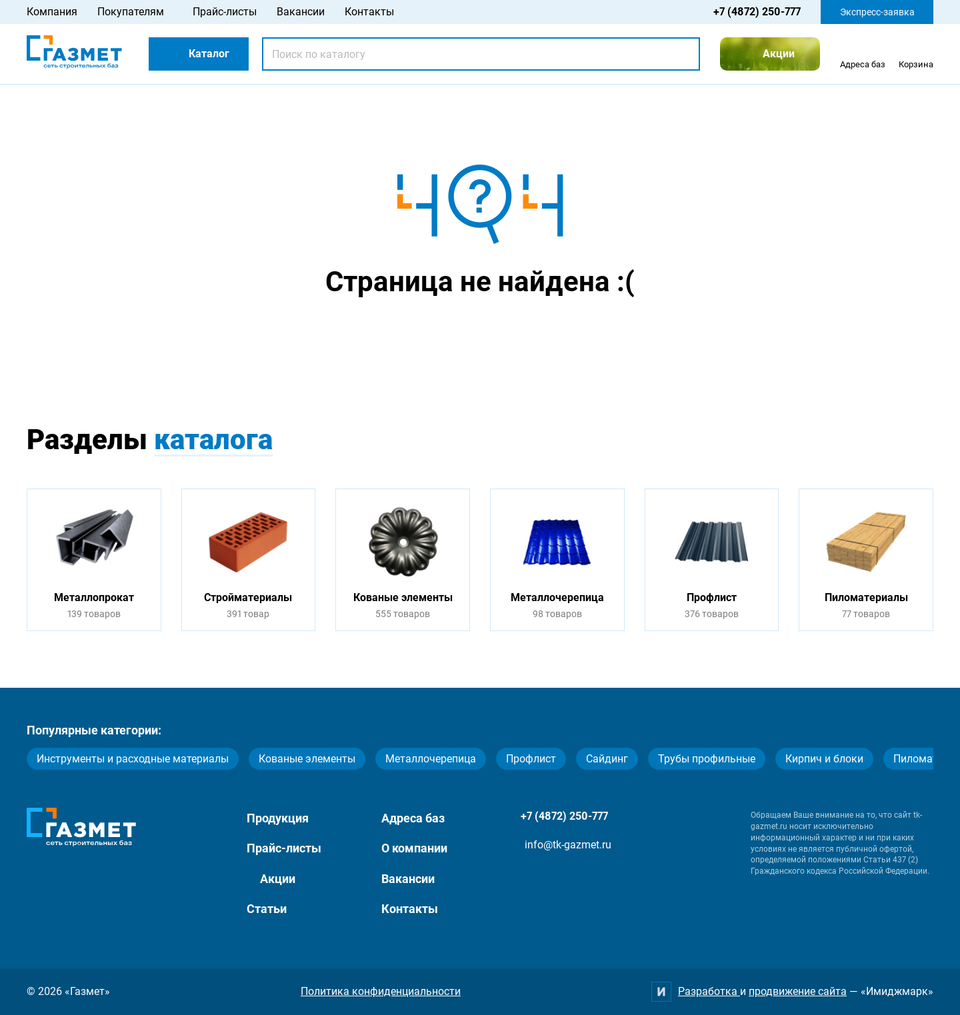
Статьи (267, 909)
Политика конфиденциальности (381, 991)
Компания (52, 11)
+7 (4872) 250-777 (757, 11)
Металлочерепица (430, 758)
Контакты (369, 11)
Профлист (531, 758)
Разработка (709, 991)
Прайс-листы (225, 11)
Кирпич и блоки (824, 758)
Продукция (278, 818)
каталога (213, 439)
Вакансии (301, 11)
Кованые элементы (307, 758)
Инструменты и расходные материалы (133, 758)
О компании (414, 848)
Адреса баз (413, 818)
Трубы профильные (706, 758)
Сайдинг (607, 758)
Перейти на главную (438, 334)
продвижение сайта (798, 991)
